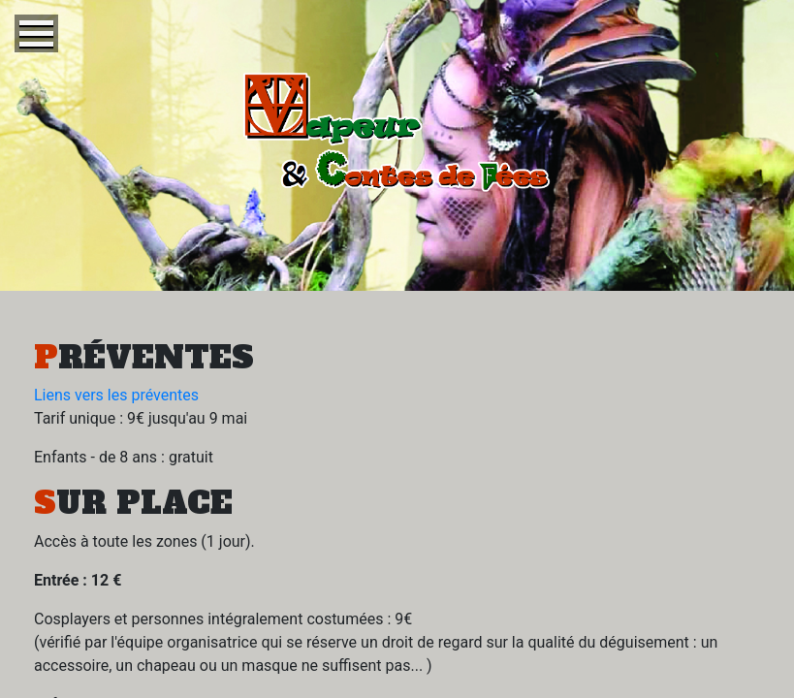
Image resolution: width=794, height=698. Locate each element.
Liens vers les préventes (116, 395)
